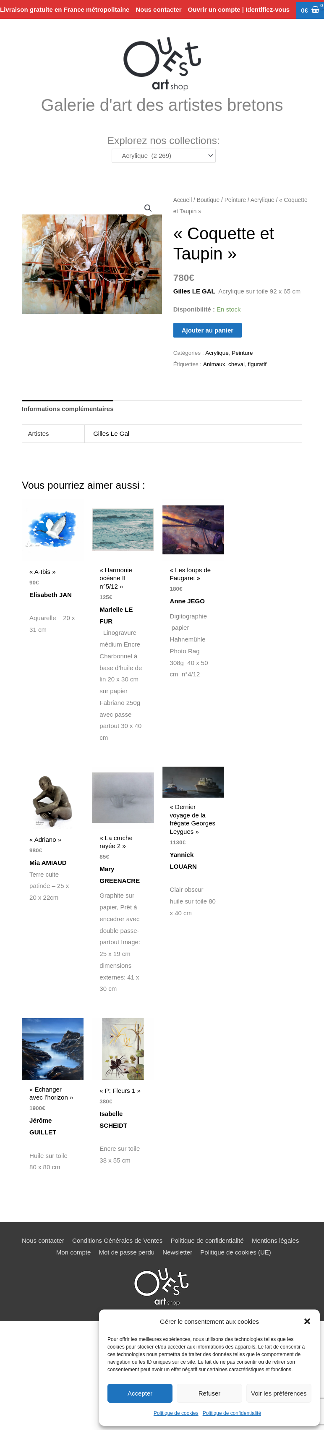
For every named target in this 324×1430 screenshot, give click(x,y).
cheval (236, 364)
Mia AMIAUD (50, 862)
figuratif (257, 364)
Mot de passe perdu (127, 1250)
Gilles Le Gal (111, 433)
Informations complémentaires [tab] (67, 408)
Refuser (210, 1393)
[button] (307, 1321)
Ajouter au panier (207, 330)
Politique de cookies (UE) (235, 1250)
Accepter (140, 1393)
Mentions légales (275, 1238)
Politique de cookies (176, 1413)
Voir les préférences (279, 1393)
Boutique (208, 199)
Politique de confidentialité (232, 1413)
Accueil (182, 199)
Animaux (214, 364)
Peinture (235, 199)
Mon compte (73, 1250)
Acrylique (262, 199)
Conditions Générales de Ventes (117, 1238)
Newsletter (177, 1250)
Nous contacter (43, 1238)
